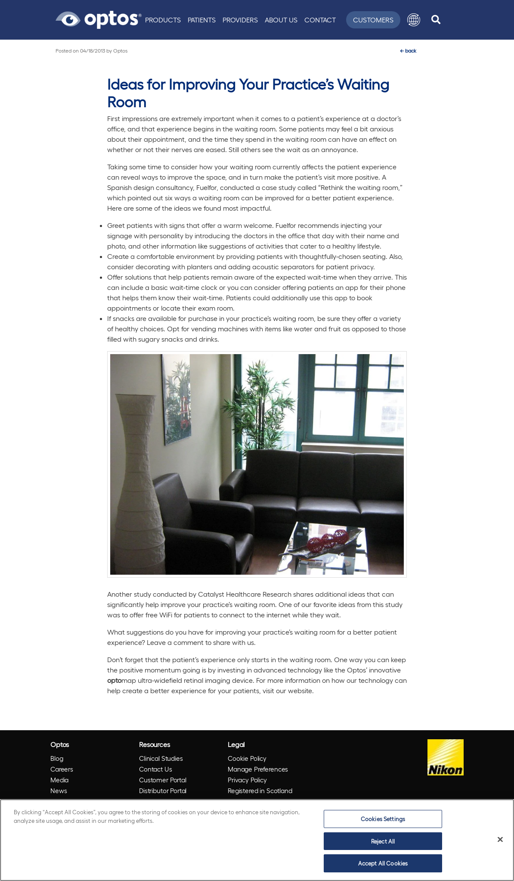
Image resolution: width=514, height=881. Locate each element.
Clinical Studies (161, 758)
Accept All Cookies (383, 863)
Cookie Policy (247, 758)
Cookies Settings (383, 819)
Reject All (383, 841)
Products (163, 20)
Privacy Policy (247, 780)
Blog (56, 758)
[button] (413, 19)
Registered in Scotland (260, 790)
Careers (61, 769)
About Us (281, 20)
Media (59, 780)
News (58, 790)
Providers (240, 20)
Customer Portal (162, 780)
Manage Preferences (258, 769)
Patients (202, 20)
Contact (320, 20)
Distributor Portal (162, 790)
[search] (435, 20)
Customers (373, 20)
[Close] (500, 839)
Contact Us (155, 769)
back (408, 50)
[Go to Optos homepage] (99, 18)
